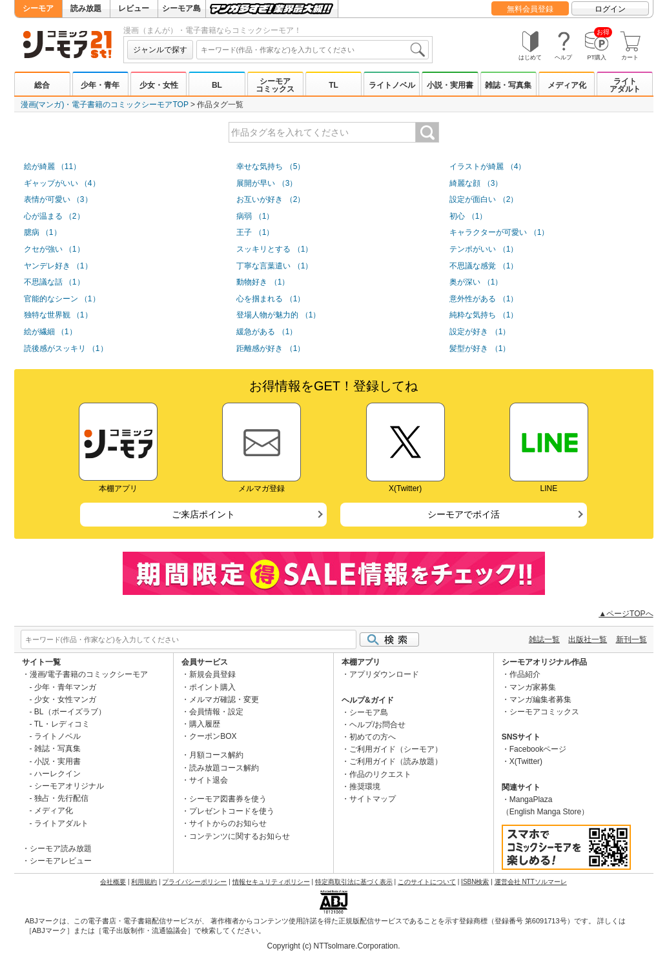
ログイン (610, 9)
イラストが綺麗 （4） (487, 166)
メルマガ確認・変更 (224, 699)
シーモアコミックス (275, 85)
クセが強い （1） (54, 249)
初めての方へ (372, 736)
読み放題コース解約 (224, 767)
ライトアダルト (625, 85)
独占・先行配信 (61, 798)
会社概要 (113, 881)
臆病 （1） (42, 232)
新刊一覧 (631, 639)
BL (217, 85)
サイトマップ (372, 798)
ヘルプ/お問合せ (377, 724)
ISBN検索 (475, 881)
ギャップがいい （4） (62, 183)
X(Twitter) (525, 761)
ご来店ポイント (203, 514)
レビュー (133, 8)
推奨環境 (364, 786)
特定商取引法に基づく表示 (354, 881)
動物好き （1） (262, 281)
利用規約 (144, 881)
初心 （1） (468, 216)
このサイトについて (427, 881)
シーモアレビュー (61, 860)
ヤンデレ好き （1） (58, 265)
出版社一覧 (587, 639)
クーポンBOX (212, 736)
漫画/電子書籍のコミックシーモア (89, 674)
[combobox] (312, 49)
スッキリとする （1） (274, 249)
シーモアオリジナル (69, 785)
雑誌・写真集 (508, 85)
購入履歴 (204, 724)
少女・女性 (158, 85)
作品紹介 (524, 674)
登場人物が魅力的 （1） (278, 314)
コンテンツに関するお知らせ (239, 836)
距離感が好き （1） (270, 348)
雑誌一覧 (544, 639)
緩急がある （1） (266, 331)
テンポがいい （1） (483, 249)
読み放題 (85, 8)
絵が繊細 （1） (50, 331)
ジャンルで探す (160, 49)
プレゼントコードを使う (231, 811)
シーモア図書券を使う (228, 798)
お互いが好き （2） (270, 199)
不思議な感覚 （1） (483, 265)
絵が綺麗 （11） (52, 166)
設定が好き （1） (479, 331)
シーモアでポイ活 (463, 514)
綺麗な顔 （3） (475, 183)
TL (333, 85)
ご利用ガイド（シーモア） (395, 749)
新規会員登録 (212, 674)
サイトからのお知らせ (228, 823)
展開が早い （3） (266, 183)
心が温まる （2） (54, 216)
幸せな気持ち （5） (270, 166)
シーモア (38, 8)
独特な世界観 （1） (58, 314)
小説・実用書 (450, 85)
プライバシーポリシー (194, 881)
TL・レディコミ (62, 724)
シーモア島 (181, 8)
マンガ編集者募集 (540, 699)
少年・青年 (100, 85)
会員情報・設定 (216, 711)
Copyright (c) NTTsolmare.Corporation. (333, 945)
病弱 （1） (255, 216)
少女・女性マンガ (65, 699)
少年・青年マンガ (65, 687)
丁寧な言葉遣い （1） (274, 265)
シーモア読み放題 (61, 848)
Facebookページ (538, 749)
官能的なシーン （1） (62, 298)
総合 (42, 85)
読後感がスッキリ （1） (66, 348)
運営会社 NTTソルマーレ (531, 881)
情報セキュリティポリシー (271, 881)
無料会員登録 (530, 9)
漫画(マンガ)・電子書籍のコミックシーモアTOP (105, 104)
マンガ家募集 (532, 687)
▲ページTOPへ (626, 613)
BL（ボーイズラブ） (70, 711)
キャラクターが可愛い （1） (499, 232)
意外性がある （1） (483, 298)
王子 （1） (255, 232)
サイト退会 (208, 780)
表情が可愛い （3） (58, 199)
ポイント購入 (212, 687)
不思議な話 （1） (54, 281)
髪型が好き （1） (479, 348)
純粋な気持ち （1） (483, 314)
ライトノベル (392, 85)
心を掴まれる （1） (270, 298)
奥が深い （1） (475, 281)
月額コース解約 (216, 754)
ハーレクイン (57, 773)
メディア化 (567, 85)
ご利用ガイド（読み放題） (395, 761)
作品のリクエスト (380, 774)
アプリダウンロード (384, 674)
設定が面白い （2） (483, 199)
